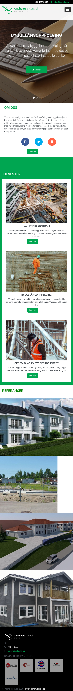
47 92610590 (42, 2)
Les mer (36, 69)
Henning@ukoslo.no (59, 2)
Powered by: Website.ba (34, 689)
